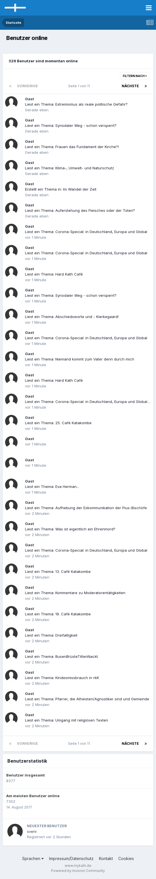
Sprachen (33, 858)
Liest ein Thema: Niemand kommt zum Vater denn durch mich (79, 359)
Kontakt (106, 858)
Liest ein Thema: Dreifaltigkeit (51, 635)
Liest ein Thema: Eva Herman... (52, 486)
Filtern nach (135, 76)
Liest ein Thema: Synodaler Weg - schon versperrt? (71, 125)
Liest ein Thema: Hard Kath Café (54, 274)
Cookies (126, 858)
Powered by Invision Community (78, 871)
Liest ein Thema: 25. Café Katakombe (58, 423)
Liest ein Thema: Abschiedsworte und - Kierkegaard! (72, 316)
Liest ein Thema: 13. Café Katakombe (58, 571)
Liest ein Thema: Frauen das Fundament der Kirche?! (72, 146)
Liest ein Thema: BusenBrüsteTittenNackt (61, 656)
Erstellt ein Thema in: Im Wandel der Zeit (60, 189)
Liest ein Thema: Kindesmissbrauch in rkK (62, 677)
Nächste (130, 86)
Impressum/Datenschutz (71, 858)
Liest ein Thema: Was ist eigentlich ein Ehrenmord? (70, 529)
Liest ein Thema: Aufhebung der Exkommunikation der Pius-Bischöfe (86, 507)
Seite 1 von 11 (80, 86)
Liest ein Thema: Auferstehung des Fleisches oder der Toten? (80, 210)
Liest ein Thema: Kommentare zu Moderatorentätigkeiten (75, 592)
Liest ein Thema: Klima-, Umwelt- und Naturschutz (69, 168)
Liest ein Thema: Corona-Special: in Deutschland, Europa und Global (86, 231)
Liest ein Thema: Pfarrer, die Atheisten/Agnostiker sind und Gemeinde (87, 699)
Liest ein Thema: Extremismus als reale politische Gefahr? (76, 104)
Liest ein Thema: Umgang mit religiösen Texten (66, 720)
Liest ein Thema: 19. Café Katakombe (58, 614)
